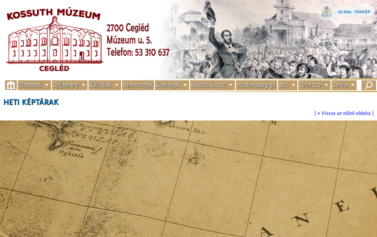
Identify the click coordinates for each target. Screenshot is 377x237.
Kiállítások (101, 85)
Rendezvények (138, 85)
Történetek (30, 85)
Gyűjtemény (65, 85)
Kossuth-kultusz (208, 85)
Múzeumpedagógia (256, 85)
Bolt (283, 85)
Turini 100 (310, 85)
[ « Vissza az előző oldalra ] (344, 113)
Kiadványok (168, 85)
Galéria (340, 85)
